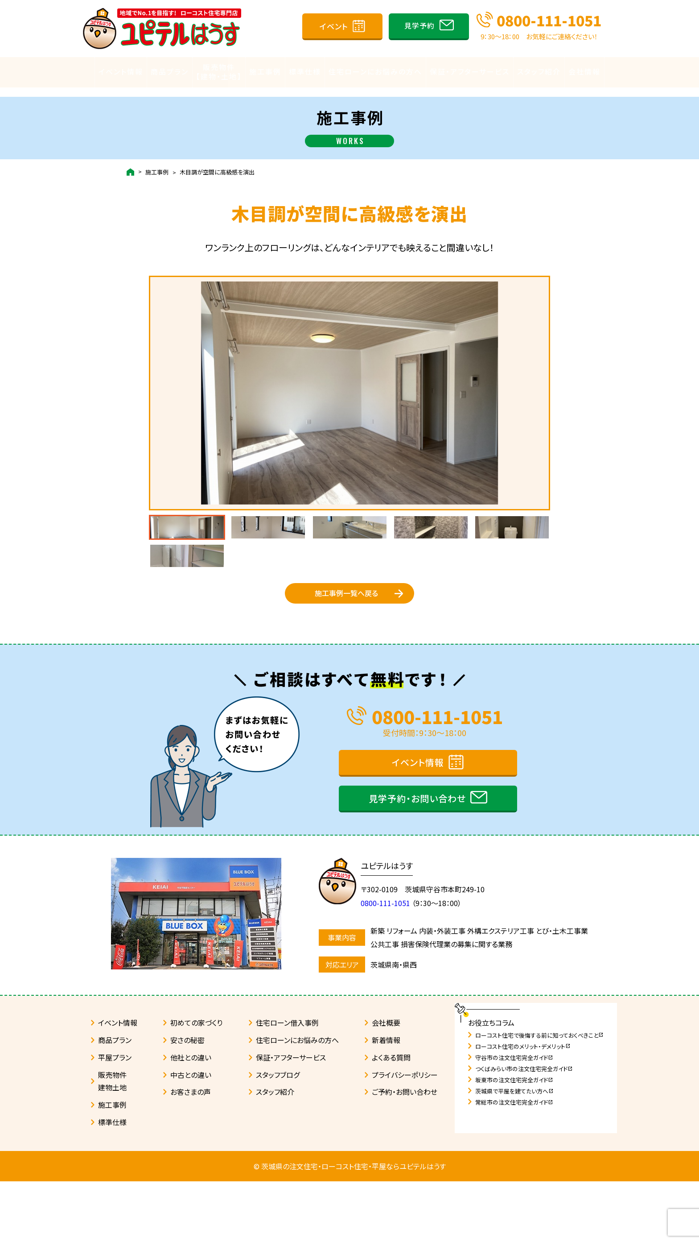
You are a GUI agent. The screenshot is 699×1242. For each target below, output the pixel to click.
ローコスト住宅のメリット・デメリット (523, 1107)
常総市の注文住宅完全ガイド (514, 1163)
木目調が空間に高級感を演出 (217, 163)
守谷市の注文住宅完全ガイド (514, 1118)
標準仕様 (305, 71)
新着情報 (386, 1100)
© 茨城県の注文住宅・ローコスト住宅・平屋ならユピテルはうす (350, 1226)
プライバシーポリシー (405, 1135)
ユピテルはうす (391, 926)
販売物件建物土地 (112, 1142)
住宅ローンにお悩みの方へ (375, 71)
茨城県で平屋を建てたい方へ (514, 1151)
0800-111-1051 (549, 20)
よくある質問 (391, 1118)
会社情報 (584, 71)
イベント (334, 26)
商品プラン (170, 71)
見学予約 (419, 25)
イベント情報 (121, 71)
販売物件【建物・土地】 (219, 72)
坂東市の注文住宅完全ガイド (514, 1140)
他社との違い (190, 1118)
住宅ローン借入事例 (287, 1083)
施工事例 (265, 71)
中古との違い (190, 1135)
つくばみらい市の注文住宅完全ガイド (524, 1129)
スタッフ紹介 (539, 71)
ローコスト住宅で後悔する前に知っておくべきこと (539, 1096)
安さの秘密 (187, 1100)
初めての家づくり (196, 1083)
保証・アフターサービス (470, 71)
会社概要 (386, 1083)
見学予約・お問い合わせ (417, 859)
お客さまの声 (190, 1152)
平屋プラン (115, 1118)
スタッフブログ (278, 1135)
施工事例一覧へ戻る (346, 642)
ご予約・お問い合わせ (404, 1152)
